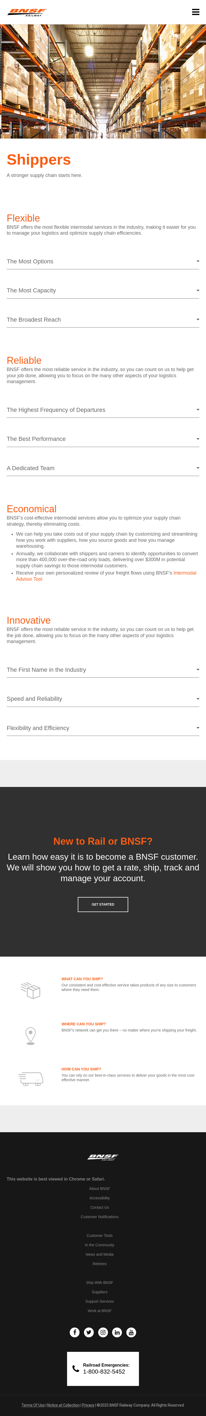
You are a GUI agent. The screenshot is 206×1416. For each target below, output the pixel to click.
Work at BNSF (100, 1311)
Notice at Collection (63, 1405)
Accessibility (99, 1198)
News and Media (99, 1254)
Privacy (88, 1405)
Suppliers (99, 1292)
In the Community (100, 1245)
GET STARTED (103, 904)
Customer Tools (100, 1235)
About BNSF (99, 1188)
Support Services (99, 1301)
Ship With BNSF (99, 1282)
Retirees (99, 1264)
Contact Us (99, 1207)
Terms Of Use (33, 1405)
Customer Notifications (100, 1217)
